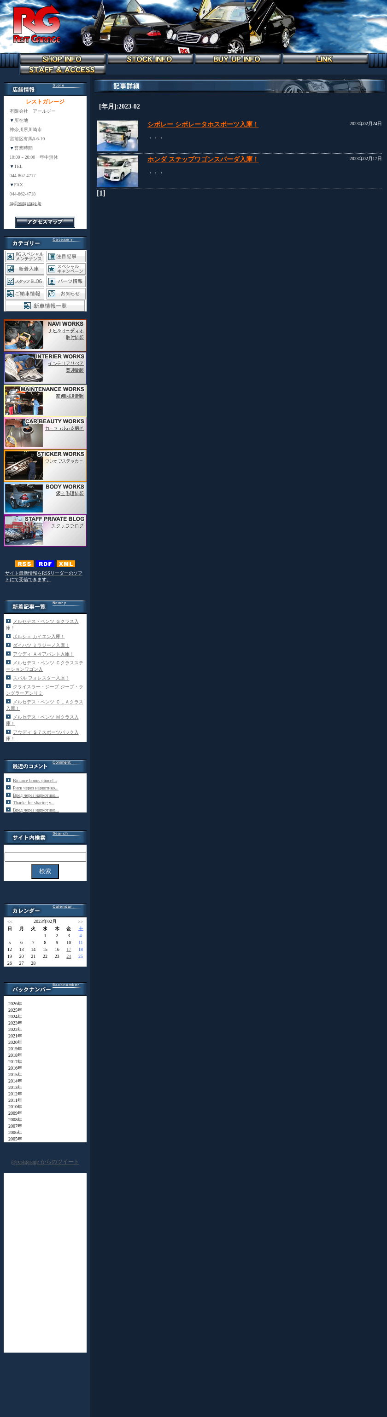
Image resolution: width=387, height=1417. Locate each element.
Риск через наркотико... (36, 787)
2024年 (13, 1016)
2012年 (13, 1093)
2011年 (13, 1100)
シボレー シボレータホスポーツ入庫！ (203, 124)
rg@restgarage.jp (25, 203)
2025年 (13, 1010)
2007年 (13, 1126)
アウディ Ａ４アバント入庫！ (43, 654)
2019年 (13, 1048)
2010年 (13, 1106)
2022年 (13, 1029)
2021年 (13, 1035)
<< (9, 921)
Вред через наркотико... (36, 795)
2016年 (13, 1068)
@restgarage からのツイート (45, 1161)
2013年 (13, 1087)
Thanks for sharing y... (33, 802)
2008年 (13, 1119)
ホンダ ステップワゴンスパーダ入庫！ (203, 159)
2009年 (13, 1113)
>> (80, 921)
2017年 (13, 1061)
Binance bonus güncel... (35, 780)
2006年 (13, 1132)
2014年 (13, 1080)
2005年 (13, 1138)
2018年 (13, 1055)
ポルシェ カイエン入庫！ (39, 636)
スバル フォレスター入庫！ (41, 677)
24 (68, 956)
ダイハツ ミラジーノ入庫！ (41, 645)
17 (68, 949)
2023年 (13, 1022)
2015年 (13, 1074)
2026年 (13, 1003)
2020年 (13, 1042)
